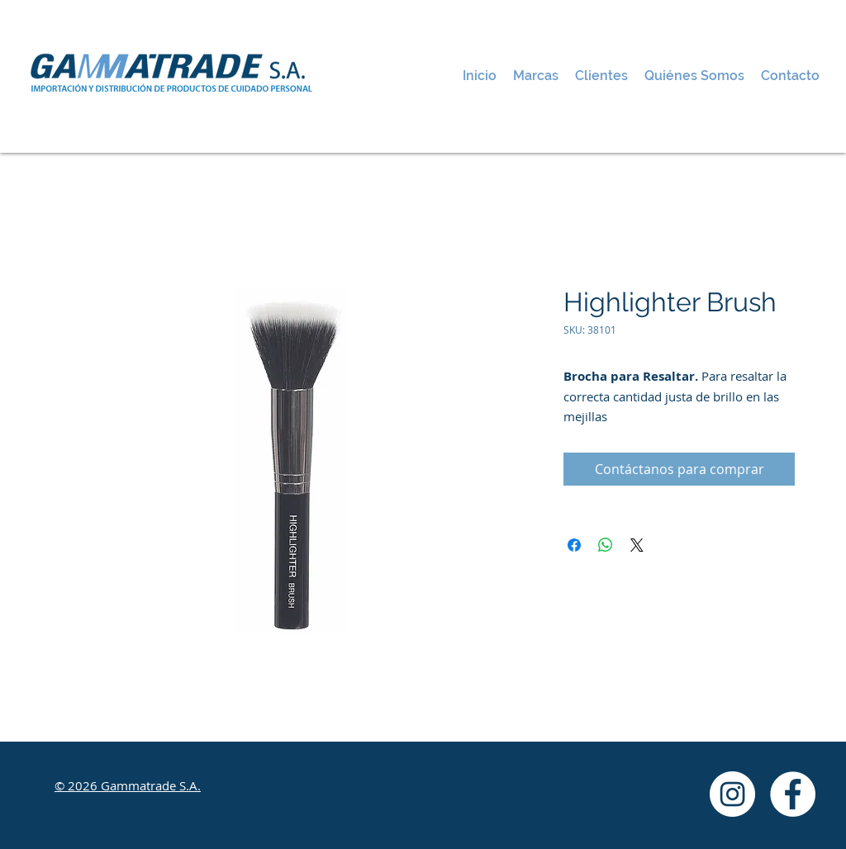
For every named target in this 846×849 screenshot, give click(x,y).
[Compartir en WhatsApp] (605, 545)
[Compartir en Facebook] (574, 545)
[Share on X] (637, 545)
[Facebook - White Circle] (792, 794)
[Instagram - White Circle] (732, 794)
